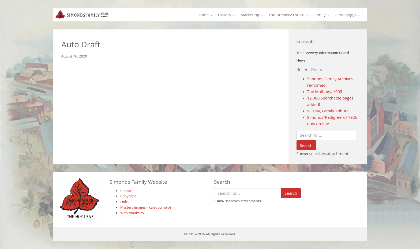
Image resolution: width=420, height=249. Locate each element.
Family (321, 14)
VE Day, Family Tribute (328, 110)
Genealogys (347, 14)
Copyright (128, 196)
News (301, 60)
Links (124, 201)
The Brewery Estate (288, 14)
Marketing (251, 14)
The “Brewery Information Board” (323, 52)
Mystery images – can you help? (145, 207)
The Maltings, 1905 (324, 91)
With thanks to (132, 212)
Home (204, 14)
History (226, 14)
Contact (126, 190)
